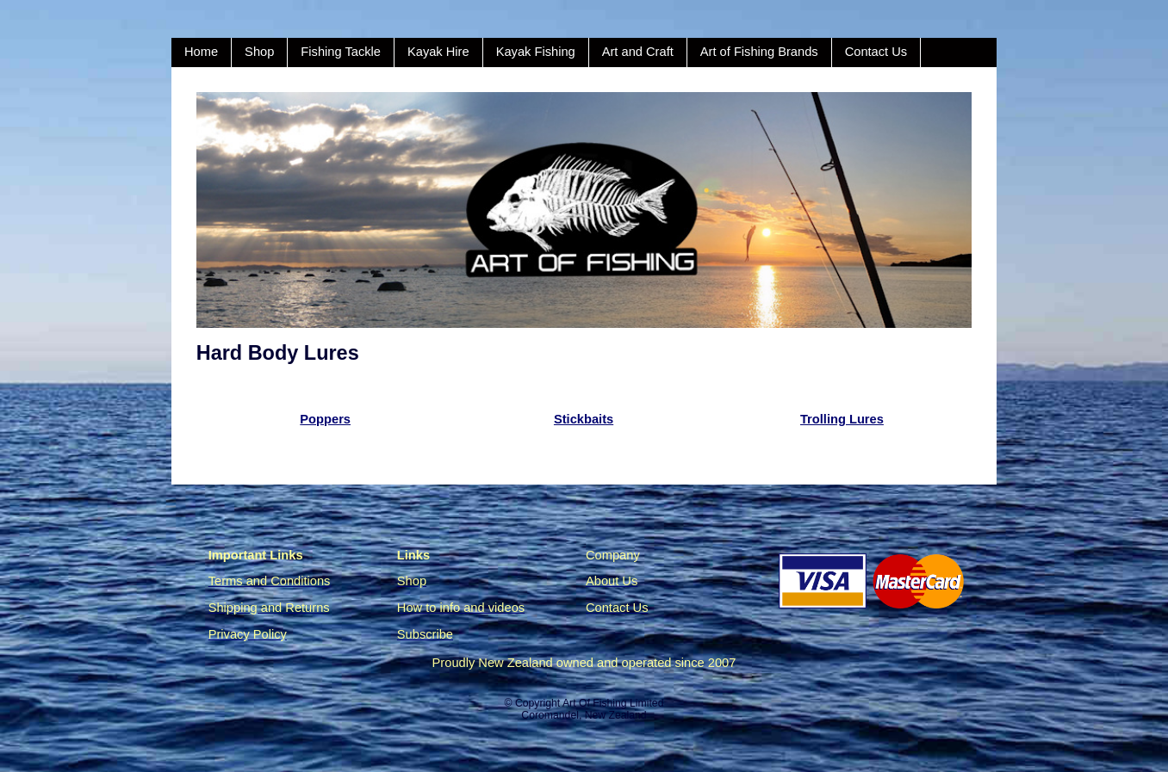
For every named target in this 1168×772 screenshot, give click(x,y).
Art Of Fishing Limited (612, 703)
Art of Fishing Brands (759, 52)
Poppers (325, 419)
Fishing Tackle (341, 52)
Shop (259, 52)
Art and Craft (638, 52)
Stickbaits (583, 419)
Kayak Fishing (535, 52)
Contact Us (876, 52)
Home (201, 52)
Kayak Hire (438, 52)
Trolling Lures (842, 419)
